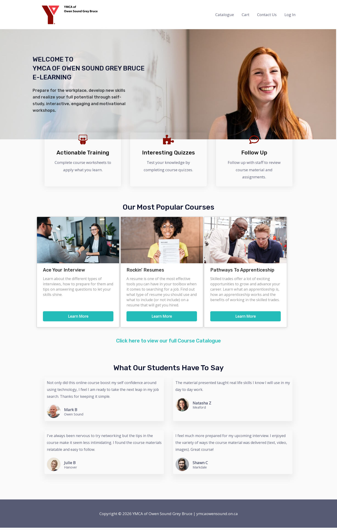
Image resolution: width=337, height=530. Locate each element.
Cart (245, 14)
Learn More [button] (78, 316)
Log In (289, 14)
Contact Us (267, 14)
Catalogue (224, 14)
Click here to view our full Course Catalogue (168, 343)
